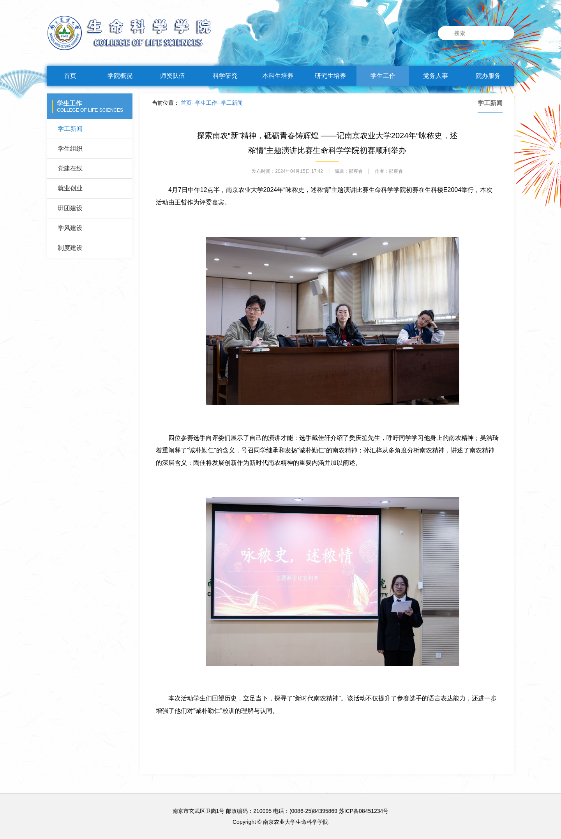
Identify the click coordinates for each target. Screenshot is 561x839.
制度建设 (70, 247)
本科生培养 (277, 75)
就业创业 (70, 188)
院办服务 (488, 75)
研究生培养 (330, 75)
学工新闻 (70, 128)
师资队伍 (172, 75)
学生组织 (70, 148)
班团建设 (70, 208)
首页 (70, 75)
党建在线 (70, 168)
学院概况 (120, 75)
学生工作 (382, 75)
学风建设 (70, 228)
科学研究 (225, 75)
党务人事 (435, 75)
